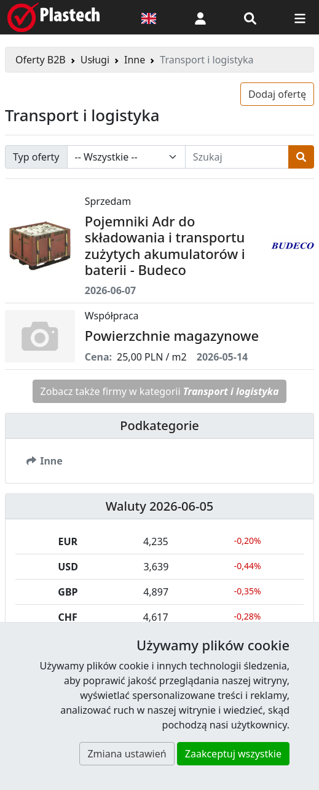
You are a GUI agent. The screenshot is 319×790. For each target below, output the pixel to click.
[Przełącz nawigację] (300, 17)
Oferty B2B (40, 59)
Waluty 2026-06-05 (160, 506)
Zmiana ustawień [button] (126, 753)
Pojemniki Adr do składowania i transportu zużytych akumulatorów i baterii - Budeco (165, 245)
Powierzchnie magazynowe (172, 336)
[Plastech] (53, 17)
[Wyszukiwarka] (250, 17)
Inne (134, 59)
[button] (200, 17)
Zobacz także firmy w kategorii (160, 391)
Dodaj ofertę (277, 94)
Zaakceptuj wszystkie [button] (233, 753)
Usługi (95, 59)
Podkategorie (159, 425)
